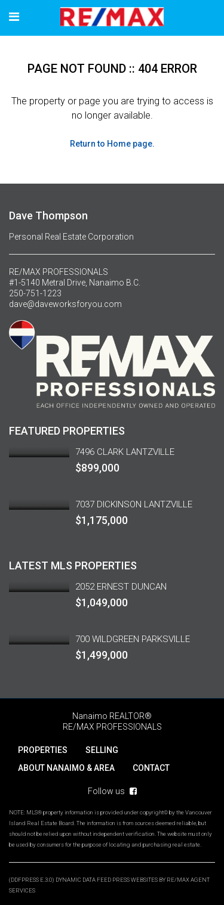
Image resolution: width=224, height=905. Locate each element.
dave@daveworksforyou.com (65, 304)
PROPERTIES (42, 750)
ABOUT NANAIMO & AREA (66, 768)
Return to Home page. (112, 143)
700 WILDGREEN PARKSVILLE (132, 639)
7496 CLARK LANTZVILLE (124, 452)
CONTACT (151, 768)
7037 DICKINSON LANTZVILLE (133, 504)
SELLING (101, 750)
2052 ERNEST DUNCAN (121, 586)
